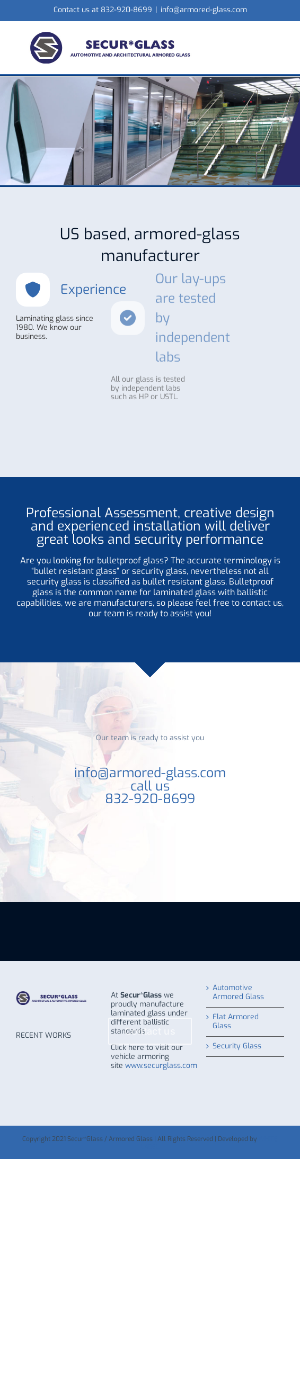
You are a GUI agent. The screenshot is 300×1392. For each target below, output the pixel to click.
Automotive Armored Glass (238, 993)
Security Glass (237, 1046)
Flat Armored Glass (236, 1022)
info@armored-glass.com (204, 10)
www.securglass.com (161, 1066)
